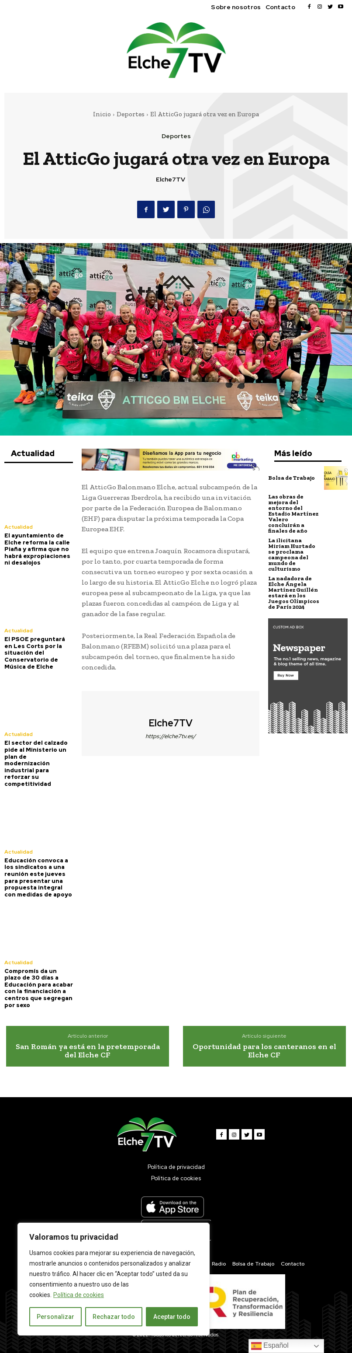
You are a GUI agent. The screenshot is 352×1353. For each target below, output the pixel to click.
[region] (113, 1279)
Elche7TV (170, 179)
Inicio (102, 114)
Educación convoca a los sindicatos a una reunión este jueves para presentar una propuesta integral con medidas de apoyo (38, 877)
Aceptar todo (171, 1316)
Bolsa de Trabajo (291, 477)
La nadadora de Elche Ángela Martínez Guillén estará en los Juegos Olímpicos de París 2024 (293, 592)
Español (270, 1346)
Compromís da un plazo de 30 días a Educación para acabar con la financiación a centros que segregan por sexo (38, 988)
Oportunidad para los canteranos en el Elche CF (264, 1051)
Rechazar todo (114, 1316)
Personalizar (55, 1316)
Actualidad (18, 527)
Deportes (131, 114)
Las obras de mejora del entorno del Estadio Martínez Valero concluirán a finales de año (293, 513)
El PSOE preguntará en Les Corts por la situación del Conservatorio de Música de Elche (34, 652)
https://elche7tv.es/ (170, 736)
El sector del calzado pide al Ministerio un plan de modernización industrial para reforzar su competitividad (36, 763)
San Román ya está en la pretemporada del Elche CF (88, 1051)
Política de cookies (78, 1294)
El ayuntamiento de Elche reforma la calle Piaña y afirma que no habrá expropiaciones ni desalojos (37, 549)
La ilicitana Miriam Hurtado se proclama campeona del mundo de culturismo (291, 554)
